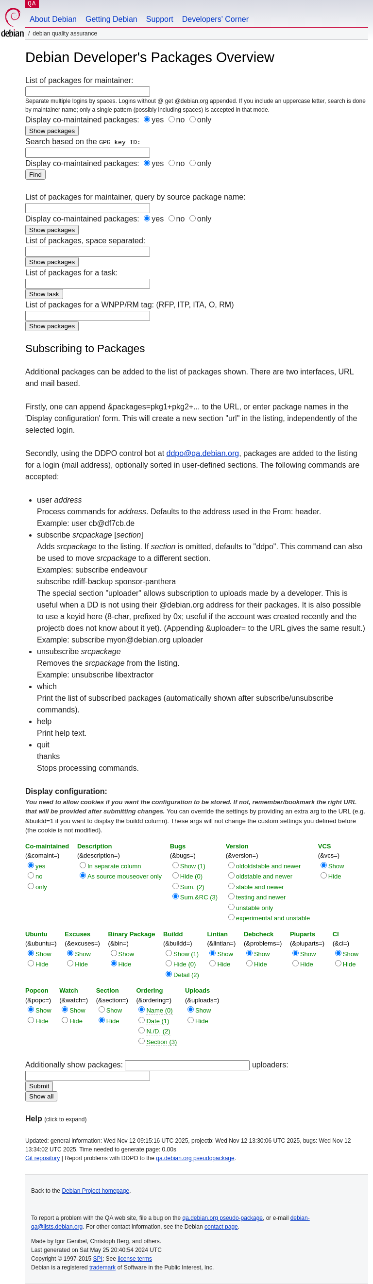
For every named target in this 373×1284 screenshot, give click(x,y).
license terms (135, 1258)
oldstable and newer (264, 876)
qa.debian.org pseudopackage (195, 1158)
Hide (334, 876)
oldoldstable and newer (268, 866)
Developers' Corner (215, 19)
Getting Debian (111, 19)
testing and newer (261, 897)
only (204, 120)
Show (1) (192, 866)
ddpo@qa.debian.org (203, 453)
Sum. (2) (192, 887)
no (180, 120)
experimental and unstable (273, 918)
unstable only (254, 908)
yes (158, 120)
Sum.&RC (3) (199, 897)
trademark (102, 1267)
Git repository (42, 1158)
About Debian (53, 19)
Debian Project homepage (95, 1190)
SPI (97, 1258)
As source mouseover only (124, 876)
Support (159, 19)
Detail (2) (186, 975)
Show (336, 866)
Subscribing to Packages (85, 348)
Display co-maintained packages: (118, 163)
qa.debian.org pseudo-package (223, 1218)
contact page (221, 1226)
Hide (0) (191, 876)
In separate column (114, 866)
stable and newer (260, 887)
